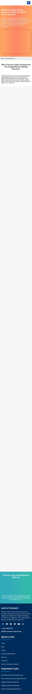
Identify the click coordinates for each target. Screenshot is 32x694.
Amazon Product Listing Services (11, 689)
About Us (4, 657)
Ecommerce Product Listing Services (12, 675)
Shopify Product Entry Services (10, 685)
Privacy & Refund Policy (8, 654)
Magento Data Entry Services (10, 682)
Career (3, 650)
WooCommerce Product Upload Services (13, 678)
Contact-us (4, 660)
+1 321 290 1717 (7, 628)
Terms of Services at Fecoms (10, 664)
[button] (28, 2)
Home (2, 58)
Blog (2, 647)
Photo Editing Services (10, 58)
